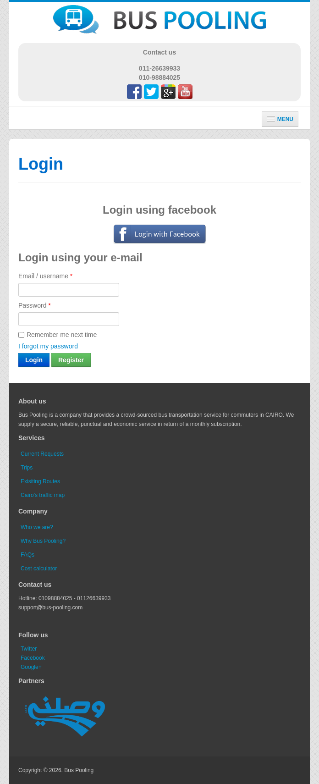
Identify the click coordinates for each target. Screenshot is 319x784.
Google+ (31, 667)
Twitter (29, 649)
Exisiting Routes (40, 481)
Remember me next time (57, 334)
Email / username (45, 276)
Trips (27, 467)
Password (34, 305)
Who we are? (37, 527)
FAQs (27, 555)
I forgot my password (48, 346)
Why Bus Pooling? (43, 541)
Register (71, 360)
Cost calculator (39, 568)
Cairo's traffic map (43, 495)
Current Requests (42, 454)
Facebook (33, 658)
